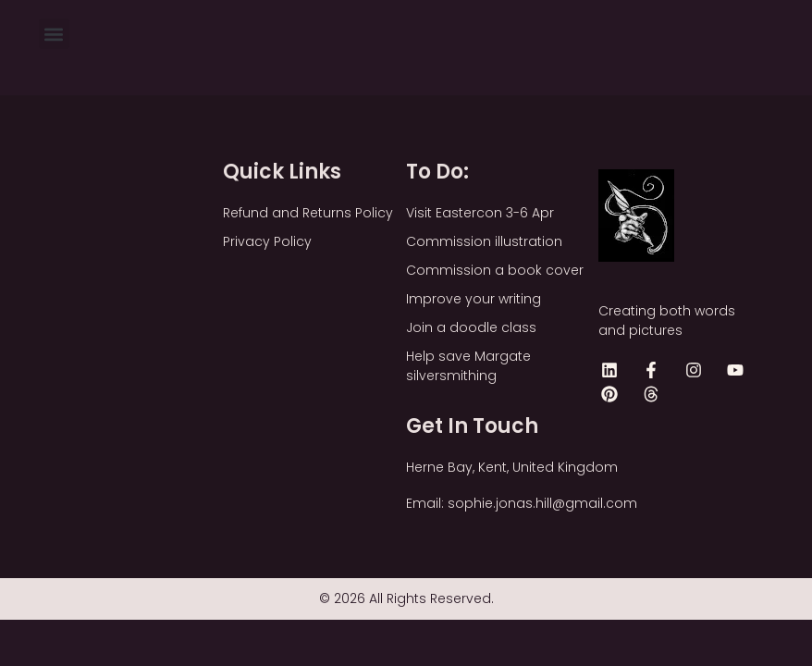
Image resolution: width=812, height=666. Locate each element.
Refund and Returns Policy (308, 213)
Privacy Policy (267, 241)
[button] (54, 33)
